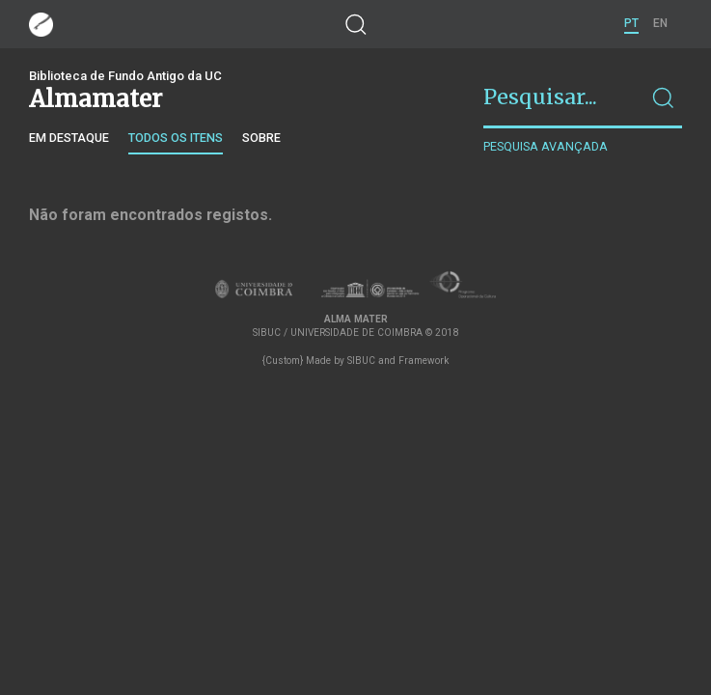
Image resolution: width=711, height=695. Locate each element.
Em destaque (69, 137)
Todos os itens (175, 137)
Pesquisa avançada (545, 146)
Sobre (261, 137)
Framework (423, 360)
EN (660, 23)
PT (631, 23)
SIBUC (361, 360)
